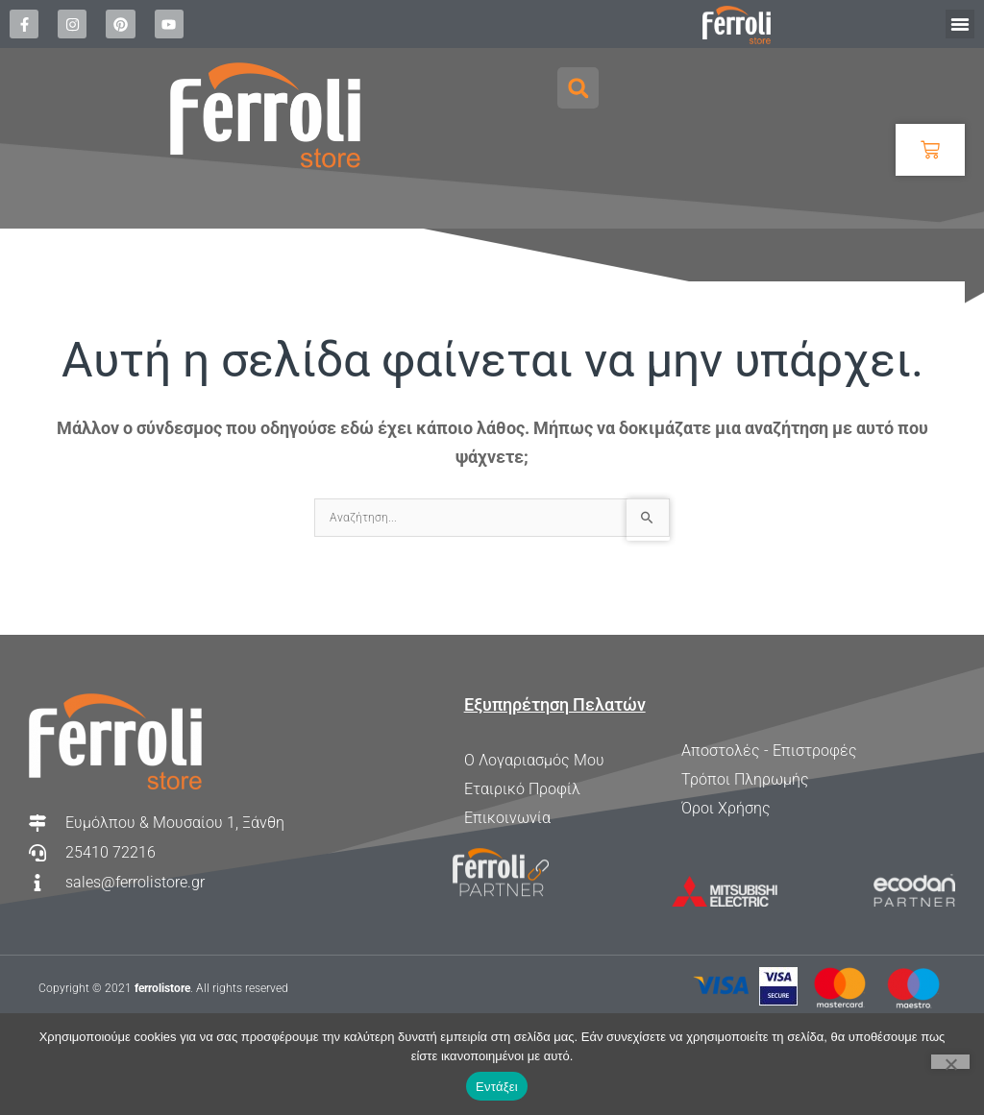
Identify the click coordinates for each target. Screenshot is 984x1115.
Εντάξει (497, 1086)
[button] (960, 24)
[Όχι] (950, 1061)
